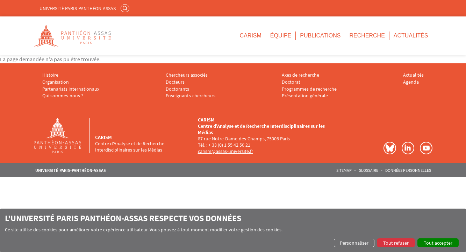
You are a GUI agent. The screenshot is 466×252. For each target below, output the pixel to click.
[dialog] (233, 230)
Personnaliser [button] (354, 243)
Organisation (55, 82)
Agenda (411, 82)
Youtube (426, 148)
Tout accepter (438, 243)
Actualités (411, 35)
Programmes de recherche (309, 89)
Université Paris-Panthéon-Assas (78, 8)
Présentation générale (305, 96)
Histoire (50, 75)
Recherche (367, 35)
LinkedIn (408, 148)
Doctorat (291, 82)
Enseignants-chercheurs (190, 96)
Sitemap (344, 170)
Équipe (280, 35)
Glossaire (368, 170)
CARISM (250, 35)
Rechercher (125, 8)
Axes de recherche (300, 75)
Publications (320, 35)
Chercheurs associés (187, 75)
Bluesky (389, 148)
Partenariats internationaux (70, 89)
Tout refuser (396, 243)
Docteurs (175, 82)
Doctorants (177, 89)
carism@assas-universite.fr (225, 151)
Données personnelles (408, 170)
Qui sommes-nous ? (62, 96)
